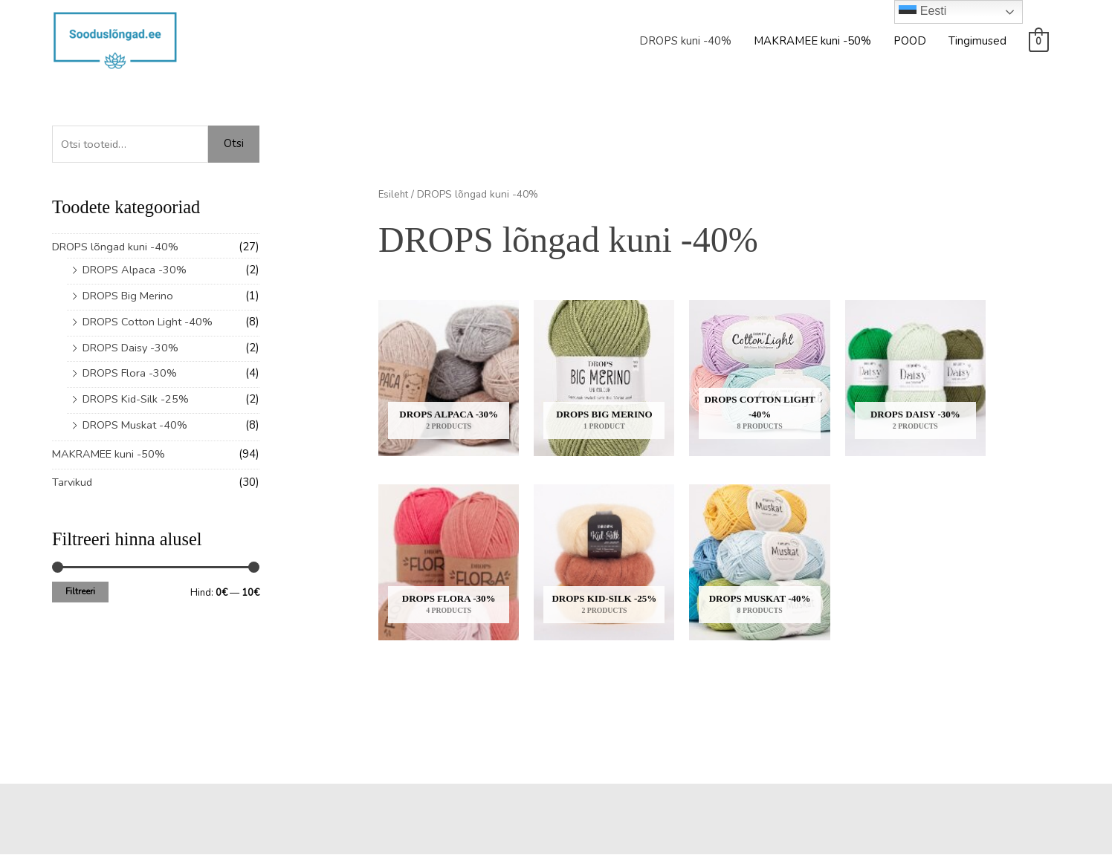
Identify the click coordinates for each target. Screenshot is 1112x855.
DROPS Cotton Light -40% (151, 321)
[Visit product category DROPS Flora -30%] (448, 562)
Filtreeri (80, 591)
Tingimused (977, 40)
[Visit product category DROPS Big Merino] (604, 378)
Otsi (234, 143)
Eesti (922, 12)
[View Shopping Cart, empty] (1039, 40)
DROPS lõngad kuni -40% (117, 246)
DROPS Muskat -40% (137, 424)
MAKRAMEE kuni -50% (812, 40)
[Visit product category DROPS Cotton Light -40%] (759, 378)
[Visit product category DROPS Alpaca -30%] (448, 378)
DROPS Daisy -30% (133, 347)
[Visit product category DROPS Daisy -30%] (915, 378)
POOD (909, 40)
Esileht (394, 194)
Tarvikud (73, 482)
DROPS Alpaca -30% (136, 269)
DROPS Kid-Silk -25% (138, 398)
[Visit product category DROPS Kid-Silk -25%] (604, 562)
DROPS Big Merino (131, 295)
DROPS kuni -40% (685, 40)
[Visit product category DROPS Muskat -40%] (759, 562)
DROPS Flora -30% (132, 372)
